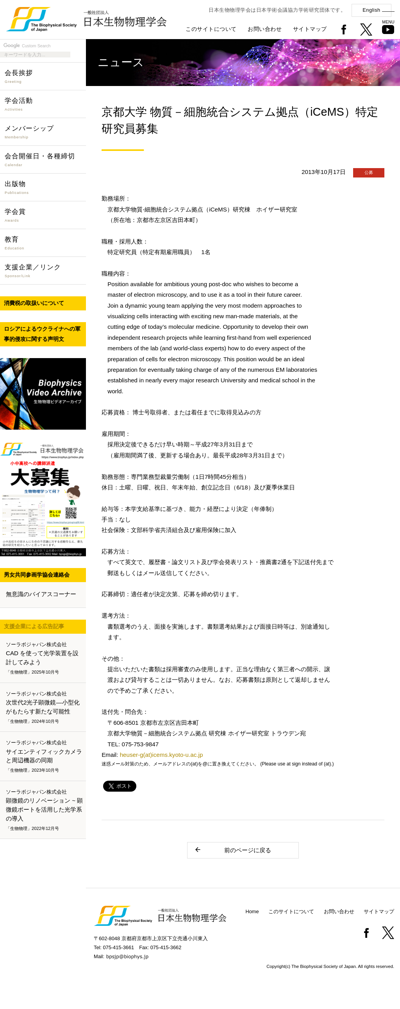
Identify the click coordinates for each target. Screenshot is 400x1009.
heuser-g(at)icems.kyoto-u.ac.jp (161, 754)
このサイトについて (211, 29)
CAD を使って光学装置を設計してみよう (44, 658)
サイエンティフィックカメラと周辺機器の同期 (44, 756)
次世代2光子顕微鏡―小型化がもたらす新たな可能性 (44, 707)
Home (252, 911)
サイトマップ (310, 29)
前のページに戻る (232, 849)
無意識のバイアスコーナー (41, 594)
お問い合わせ (265, 29)
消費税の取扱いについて (34, 303)
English (371, 10)
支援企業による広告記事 (34, 626)
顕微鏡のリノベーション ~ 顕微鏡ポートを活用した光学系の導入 (44, 810)
